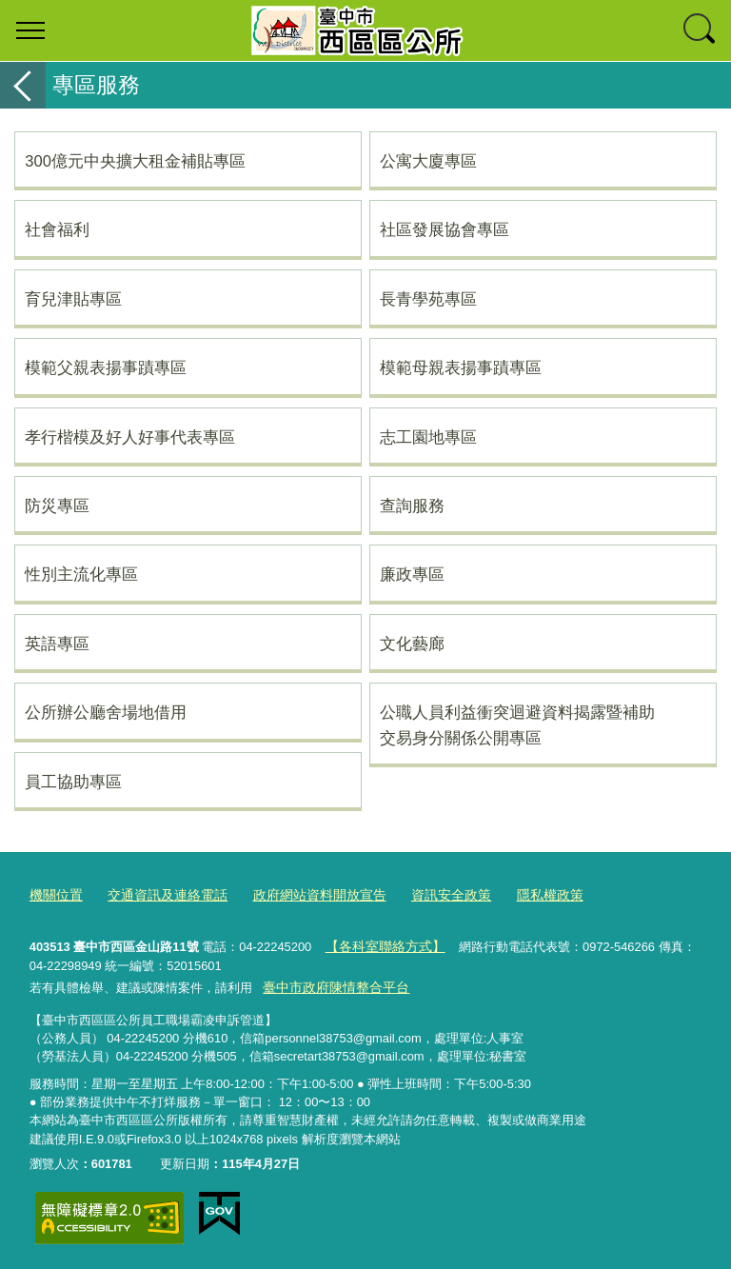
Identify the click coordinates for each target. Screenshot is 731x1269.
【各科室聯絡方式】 (380, 945)
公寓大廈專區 (428, 160)
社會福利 (57, 229)
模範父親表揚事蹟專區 (106, 367)
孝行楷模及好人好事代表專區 (130, 437)
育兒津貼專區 (73, 298)
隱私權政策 (520, 895)
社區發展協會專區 (444, 229)
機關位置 (54, 895)
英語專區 (57, 643)
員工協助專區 (73, 781)
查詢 (700, 30)
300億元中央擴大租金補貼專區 (135, 160)
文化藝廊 (412, 643)
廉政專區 (412, 574)
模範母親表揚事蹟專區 (461, 367)
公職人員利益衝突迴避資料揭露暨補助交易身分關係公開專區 (517, 724)
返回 (23, 85)
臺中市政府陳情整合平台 (331, 986)
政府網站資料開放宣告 (303, 895)
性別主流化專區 (81, 574)
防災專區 (57, 505)
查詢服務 (412, 505)
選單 (30, 30)
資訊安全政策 (426, 895)
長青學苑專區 (428, 298)
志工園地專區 (428, 437)
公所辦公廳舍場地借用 (106, 712)
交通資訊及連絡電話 (159, 895)
